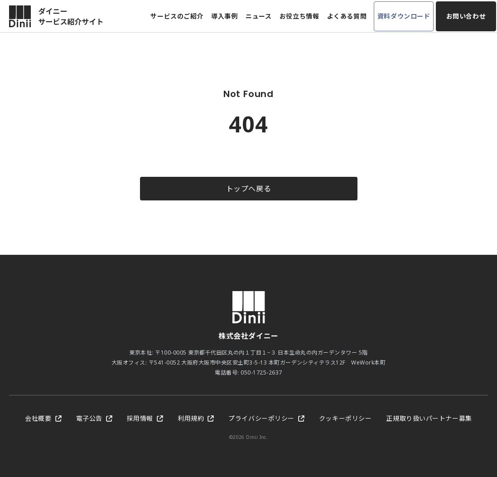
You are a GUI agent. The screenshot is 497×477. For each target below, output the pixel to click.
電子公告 (94, 418)
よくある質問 (347, 16)
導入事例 (224, 16)
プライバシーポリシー (266, 418)
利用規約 (196, 418)
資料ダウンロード (403, 16)
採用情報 (145, 418)
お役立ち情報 (299, 16)
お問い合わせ (466, 16)
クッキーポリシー (345, 418)
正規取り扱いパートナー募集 (429, 418)
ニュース (258, 16)
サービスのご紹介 (176, 16)
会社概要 (43, 418)
